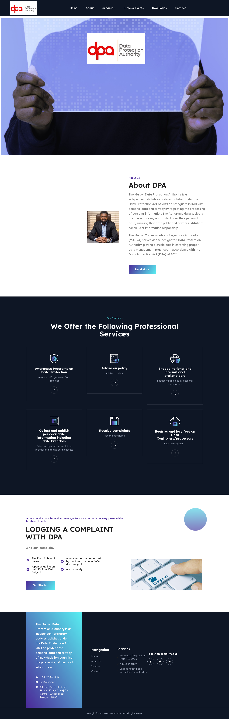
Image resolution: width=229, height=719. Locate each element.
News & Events (134, 8)
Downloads (159, 8)
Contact (180, 8)
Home (73, 8)
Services (107, 8)
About (90, 8)
